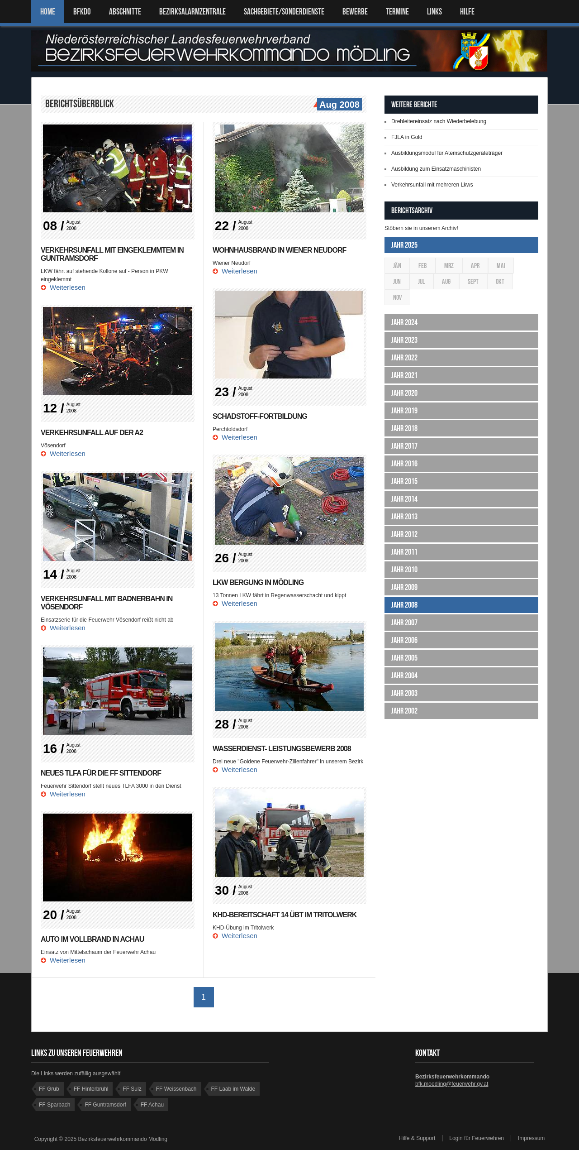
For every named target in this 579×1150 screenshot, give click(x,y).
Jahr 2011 (404, 551)
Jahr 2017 (404, 445)
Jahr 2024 (404, 322)
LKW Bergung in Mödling (258, 582)
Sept (473, 281)
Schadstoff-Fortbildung (260, 416)
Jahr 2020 (404, 393)
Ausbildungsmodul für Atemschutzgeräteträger (447, 153)
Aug (446, 281)
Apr (475, 265)
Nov (397, 297)
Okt (500, 281)
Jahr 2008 (404, 604)
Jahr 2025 (404, 244)
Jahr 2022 (404, 357)
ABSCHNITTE (125, 11)
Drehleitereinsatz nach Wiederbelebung (438, 121)
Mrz (449, 265)
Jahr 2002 (404, 710)
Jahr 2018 (404, 428)
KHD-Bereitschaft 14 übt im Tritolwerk (284, 915)
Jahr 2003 (404, 693)
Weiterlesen (67, 287)
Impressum (531, 1138)
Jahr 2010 (404, 569)
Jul (421, 281)
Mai (501, 265)
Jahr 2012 (404, 534)
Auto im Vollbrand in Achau (92, 939)
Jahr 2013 (404, 516)
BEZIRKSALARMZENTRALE (192, 11)
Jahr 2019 (404, 410)
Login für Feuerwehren (476, 1138)
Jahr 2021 (404, 375)
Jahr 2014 (404, 498)
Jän (397, 265)
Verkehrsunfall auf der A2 (92, 432)
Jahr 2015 (404, 481)
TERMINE (397, 11)
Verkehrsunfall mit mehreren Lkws (432, 185)
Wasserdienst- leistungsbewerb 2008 (282, 748)
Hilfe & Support (417, 1138)
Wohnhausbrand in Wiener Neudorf (279, 250)
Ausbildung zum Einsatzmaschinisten (436, 169)
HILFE (467, 11)
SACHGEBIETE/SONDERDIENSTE (284, 11)
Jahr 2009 (404, 587)
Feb (422, 265)
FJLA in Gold (406, 137)
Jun (397, 281)
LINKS (434, 11)
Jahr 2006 (404, 640)
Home (47, 11)
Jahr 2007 (404, 622)
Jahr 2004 (404, 675)
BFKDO (82, 11)
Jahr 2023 (404, 340)
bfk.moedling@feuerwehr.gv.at (451, 1084)
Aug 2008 (338, 105)
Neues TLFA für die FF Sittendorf (101, 773)
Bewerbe (355, 11)
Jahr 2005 (404, 657)
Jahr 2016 (404, 463)
